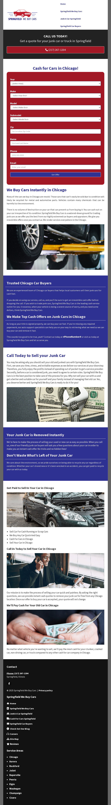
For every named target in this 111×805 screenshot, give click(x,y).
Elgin (12, 784)
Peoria (12, 779)
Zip (12, 127)
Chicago (13, 757)
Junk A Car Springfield (21, 713)
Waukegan (14, 788)
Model (13, 103)
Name (13, 139)
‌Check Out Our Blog (20, 728)
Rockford (14, 766)
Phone (13, 151)
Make (13, 91)
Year (12, 79)
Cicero (12, 797)
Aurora (13, 761)
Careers (14, 734)
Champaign (15, 793)
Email (13, 163)
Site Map (14, 739)
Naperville (14, 775)
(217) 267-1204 (21, 673)
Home (13, 703)
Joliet (12, 770)
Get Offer (55, 174)
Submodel (15, 115)
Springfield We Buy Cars (22, 708)
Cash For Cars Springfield (22, 718)
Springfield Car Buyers (21, 723)
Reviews (14, 744)
